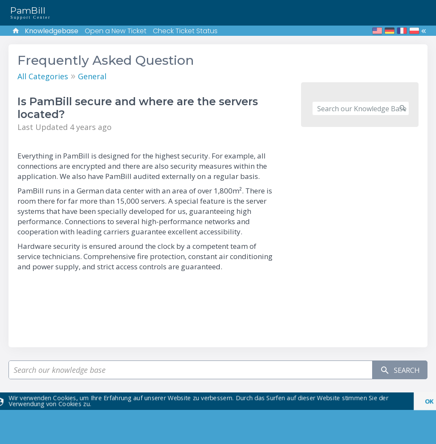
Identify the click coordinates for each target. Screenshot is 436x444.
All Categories (42, 76)
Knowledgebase (51, 31)
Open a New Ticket (115, 31)
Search (397, 370)
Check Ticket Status (185, 31)
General (92, 76)
